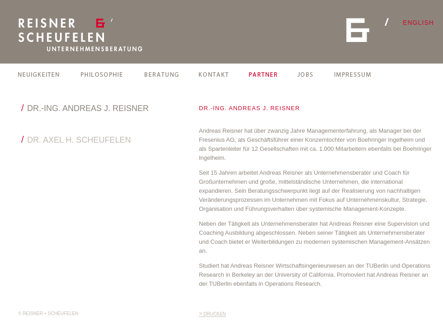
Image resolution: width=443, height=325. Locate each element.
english (418, 22)
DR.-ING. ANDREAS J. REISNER (88, 108)
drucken (212, 314)
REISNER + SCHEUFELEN (80, 34)
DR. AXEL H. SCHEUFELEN (79, 139)
